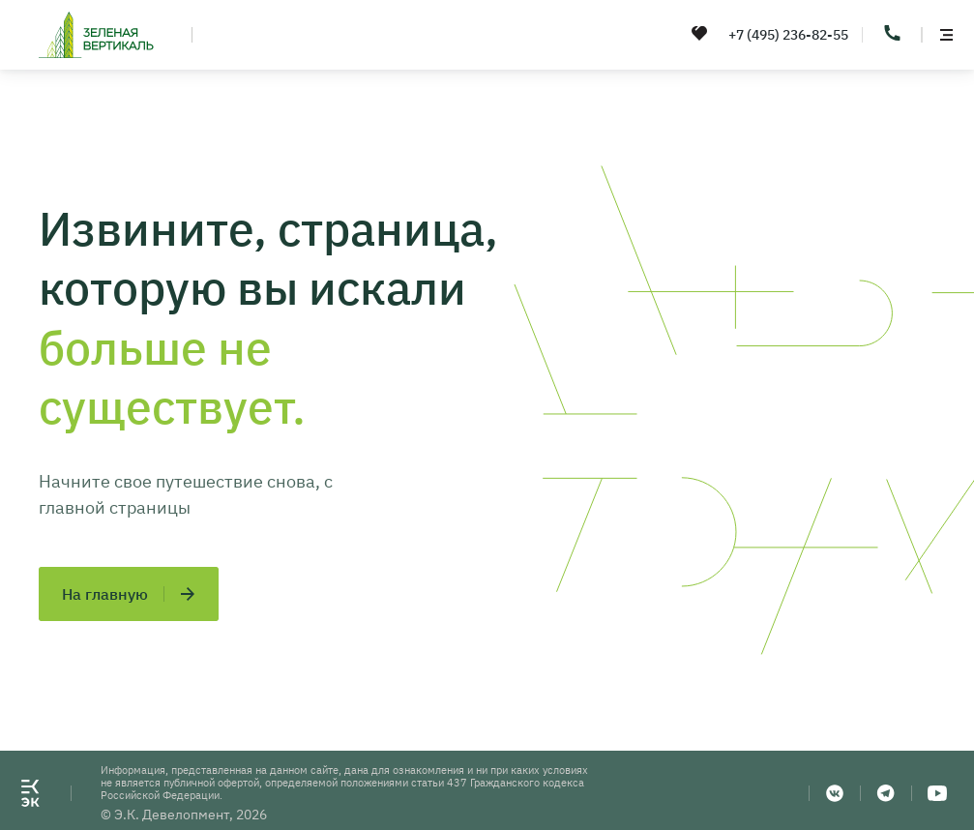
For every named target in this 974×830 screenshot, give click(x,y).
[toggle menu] (945, 34)
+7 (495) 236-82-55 (788, 35)
